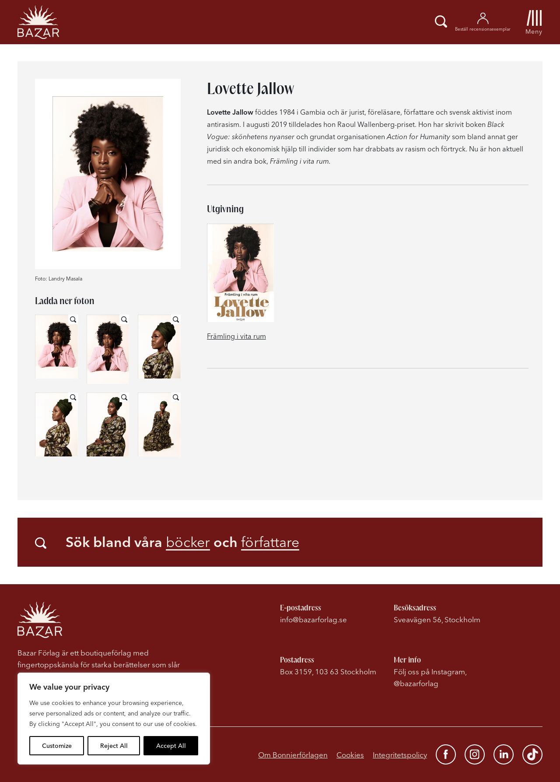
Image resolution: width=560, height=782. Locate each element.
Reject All (114, 746)
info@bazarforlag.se (313, 619)
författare (270, 542)
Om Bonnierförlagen (293, 754)
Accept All (171, 746)
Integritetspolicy (400, 754)
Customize (57, 746)
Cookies (350, 754)
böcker (188, 542)
